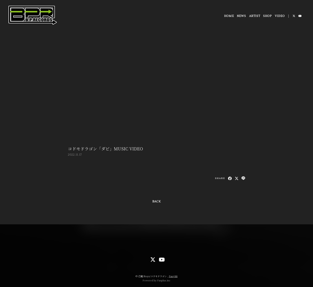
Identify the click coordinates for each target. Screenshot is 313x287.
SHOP (267, 16)
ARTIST (254, 16)
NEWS (241, 16)
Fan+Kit (173, 276)
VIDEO (279, 16)
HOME (228, 16)
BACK (156, 201)
